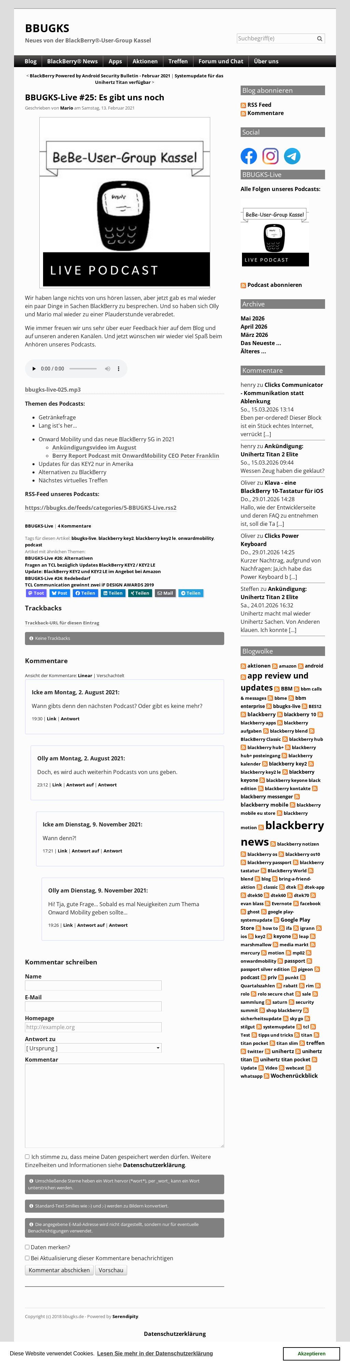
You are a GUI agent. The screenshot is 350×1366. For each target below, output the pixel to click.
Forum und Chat (224, 61)
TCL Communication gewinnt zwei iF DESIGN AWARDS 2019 (89, 585)
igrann (307, 928)
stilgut (248, 1027)
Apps (116, 61)
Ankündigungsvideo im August (94, 447)
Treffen (181, 61)
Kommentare (265, 113)
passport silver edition (265, 969)
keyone (282, 936)
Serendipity (125, 1316)
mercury (250, 953)
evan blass (252, 903)
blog (266, 879)
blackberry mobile (264, 804)
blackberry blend (289, 731)
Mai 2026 (253, 318)
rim (310, 986)
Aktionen (147, 61)
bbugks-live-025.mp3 (53, 389)
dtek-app (314, 887)
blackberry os (262, 854)
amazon (288, 666)
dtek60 (278, 895)
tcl (306, 1027)
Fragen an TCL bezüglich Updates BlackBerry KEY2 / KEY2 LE (90, 565)
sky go (296, 1018)
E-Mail (33, 997)
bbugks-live (83, 538)
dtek (291, 887)
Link (51, 719)
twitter (255, 1051)
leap (304, 936)
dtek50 (254, 895)
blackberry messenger (267, 796)
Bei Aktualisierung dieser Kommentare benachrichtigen (102, 1258)
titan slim (287, 1043)
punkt (292, 977)
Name (33, 976)
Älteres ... (253, 351)
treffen (315, 1042)
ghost (253, 912)
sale (306, 994)
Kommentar (41, 1059)
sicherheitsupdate (261, 1018)
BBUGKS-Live (39, 526)
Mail (165, 593)
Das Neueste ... (261, 343)
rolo (245, 994)
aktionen (259, 665)
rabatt (290, 986)
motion (276, 953)
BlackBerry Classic (261, 739)
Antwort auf (80, 785)
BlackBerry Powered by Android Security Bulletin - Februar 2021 (100, 76)
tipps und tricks (275, 1035)
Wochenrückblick (294, 1075)
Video (271, 1068)
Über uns (270, 61)
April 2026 (254, 326)
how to (270, 928)
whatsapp (251, 1076)
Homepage (39, 1018)
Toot (36, 593)
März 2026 (254, 335)
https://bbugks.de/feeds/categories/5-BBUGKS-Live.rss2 (100, 507)
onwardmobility (196, 538)
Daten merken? (50, 1247)
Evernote (282, 903)
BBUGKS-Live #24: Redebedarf (57, 578)
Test (245, 1035)
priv (272, 977)
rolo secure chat (276, 994)
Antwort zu (40, 1039)
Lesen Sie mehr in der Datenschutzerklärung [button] (155, 1353)
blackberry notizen (298, 844)
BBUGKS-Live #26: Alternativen (59, 558)
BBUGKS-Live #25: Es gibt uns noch (94, 97)
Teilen (85, 593)
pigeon (305, 969)
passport (294, 961)
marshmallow (256, 944)
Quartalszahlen (258, 986)
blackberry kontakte (288, 788)
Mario (66, 108)
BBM (287, 688)
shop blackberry (284, 1010)
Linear (85, 675)
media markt (294, 944)
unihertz (283, 1051)
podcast (33, 545)
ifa (289, 928)
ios (244, 936)
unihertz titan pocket (285, 1059)
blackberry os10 (302, 854)
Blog (31, 61)
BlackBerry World (287, 871)
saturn (279, 1002)
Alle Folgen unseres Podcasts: (281, 189)
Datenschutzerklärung (154, 1165)
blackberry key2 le (156, 538)
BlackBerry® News (73, 61)
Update (249, 1068)
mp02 (299, 953)
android (314, 665)
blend (247, 879)
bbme (280, 698)
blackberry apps (258, 723)
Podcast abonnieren (271, 285)
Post (59, 593)
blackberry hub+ (265, 747)
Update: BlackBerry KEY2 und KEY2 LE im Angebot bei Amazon (93, 571)
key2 (260, 936)
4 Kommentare (74, 526)
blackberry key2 (116, 538)
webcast (295, 1068)
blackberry (261, 714)
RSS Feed (259, 105)
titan (306, 1035)
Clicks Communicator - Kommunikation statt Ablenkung (282, 393)
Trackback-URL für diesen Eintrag (62, 623)
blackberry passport (269, 862)
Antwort (70, 719)
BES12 (315, 706)
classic (271, 887)
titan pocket (254, 1043)
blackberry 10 (300, 714)
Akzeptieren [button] (312, 1353)
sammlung (252, 1002)
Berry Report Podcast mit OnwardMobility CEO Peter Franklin (135, 455)
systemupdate (279, 1027)
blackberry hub (306, 739)
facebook (310, 903)
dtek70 (301, 895)
